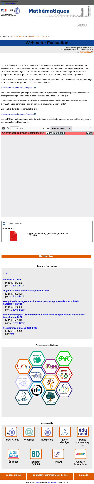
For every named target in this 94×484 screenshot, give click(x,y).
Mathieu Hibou (85, 52)
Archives (22, 36)
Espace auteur (13, 475)
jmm (11, 334)
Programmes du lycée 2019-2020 (20, 328)
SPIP (38, 482)
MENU (82, 25)
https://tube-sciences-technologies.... (17, 87)
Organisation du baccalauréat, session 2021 (26, 290)
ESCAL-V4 (52, 482)
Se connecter (11, 3)
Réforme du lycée (12, 279)
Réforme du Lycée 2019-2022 (39, 36)
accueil (14, 36)
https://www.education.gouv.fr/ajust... (17, 114)
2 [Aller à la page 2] (6, 273)
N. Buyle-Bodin (17, 285)
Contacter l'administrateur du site (50, 475)
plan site (83, 475)
